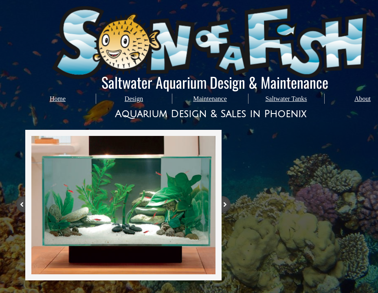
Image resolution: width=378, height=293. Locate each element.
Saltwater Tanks (286, 98)
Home (58, 98)
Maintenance (210, 98)
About (362, 98)
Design (134, 98)
